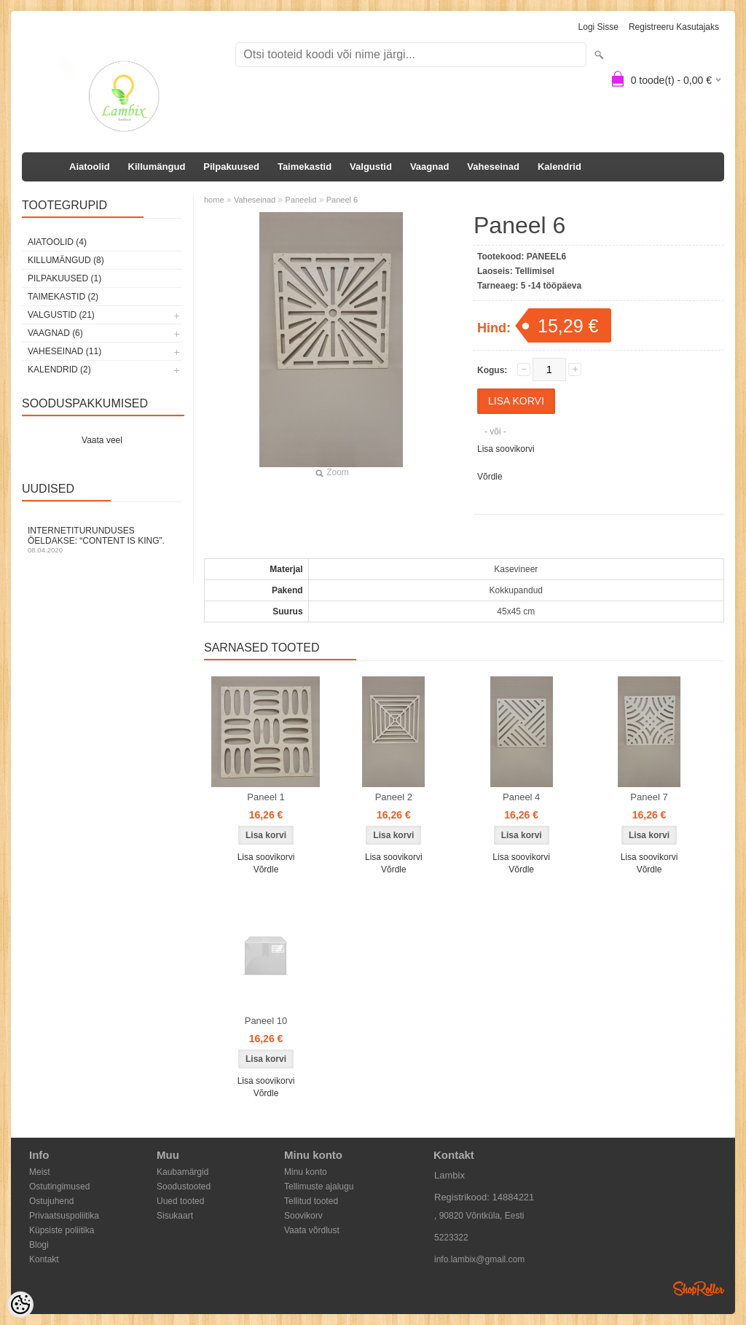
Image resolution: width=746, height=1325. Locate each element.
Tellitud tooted (311, 1201)
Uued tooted (180, 1201)
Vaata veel (102, 440)
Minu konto (305, 1172)
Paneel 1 (265, 797)
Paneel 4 (521, 797)
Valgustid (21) (61, 315)
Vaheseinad (493, 166)
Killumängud (157, 166)
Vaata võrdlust (311, 1230)
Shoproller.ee (698, 1288)
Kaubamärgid (182, 1172)
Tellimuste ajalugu (318, 1186)
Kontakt (44, 1259)
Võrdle (490, 477)
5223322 (451, 1237)
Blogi (39, 1245)
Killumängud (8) (66, 260)
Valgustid (371, 166)
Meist (39, 1172)
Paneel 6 (342, 199)
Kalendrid (559, 166)
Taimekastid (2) (63, 297)
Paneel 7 (648, 797)
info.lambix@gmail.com (479, 1259)
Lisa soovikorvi (506, 449)
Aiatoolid (89, 166)
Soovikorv (303, 1216)
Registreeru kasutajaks (674, 27)
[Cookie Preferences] (20, 1304)
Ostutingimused (59, 1186)
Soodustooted (184, 1186)
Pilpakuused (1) (64, 278)
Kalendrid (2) (59, 369)
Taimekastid (304, 166)
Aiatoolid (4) (57, 242)
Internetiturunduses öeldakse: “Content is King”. (102, 539)
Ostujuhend (51, 1201)
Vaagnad (429, 166)
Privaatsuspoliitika (64, 1216)
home (214, 199)
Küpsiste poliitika (61, 1230)
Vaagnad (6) (55, 333)
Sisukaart (175, 1216)
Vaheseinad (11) (64, 351)
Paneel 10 (266, 1020)
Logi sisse (598, 27)
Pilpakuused (231, 166)
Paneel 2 (393, 797)
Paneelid (301, 199)
